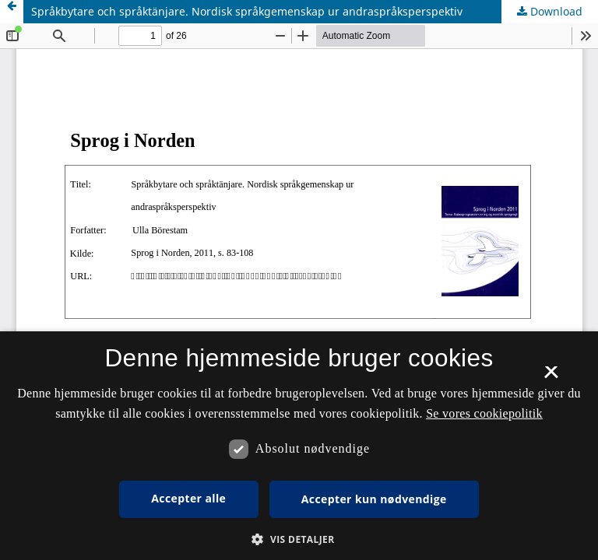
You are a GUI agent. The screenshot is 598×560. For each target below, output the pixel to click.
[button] (298, 539)
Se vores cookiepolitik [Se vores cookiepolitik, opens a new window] (484, 413)
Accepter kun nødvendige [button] (374, 499)
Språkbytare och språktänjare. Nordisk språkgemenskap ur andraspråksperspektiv (247, 11)
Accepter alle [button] (188, 498)
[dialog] (299, 445)
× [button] (551, 377)
